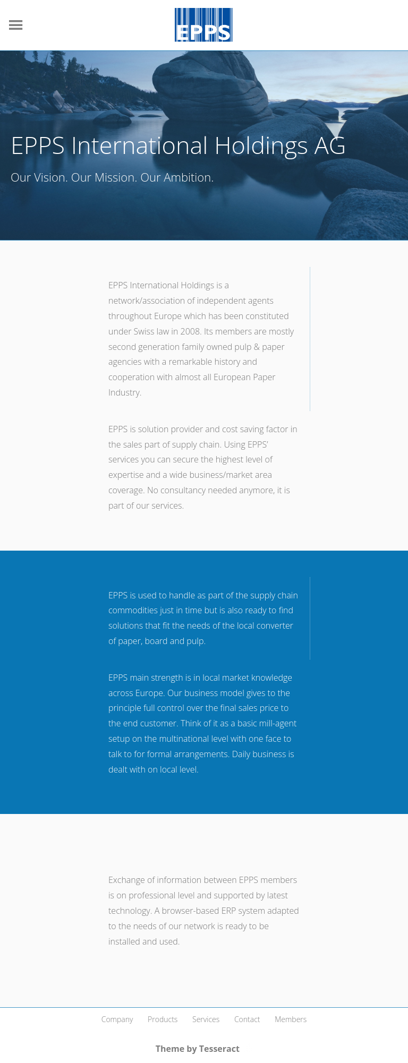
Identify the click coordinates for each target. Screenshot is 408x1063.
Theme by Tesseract (198, 1049)
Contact (247, 1019)
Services (205, 1019)
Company (117, 1019)
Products (162, 1019)
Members (291, 1019)
